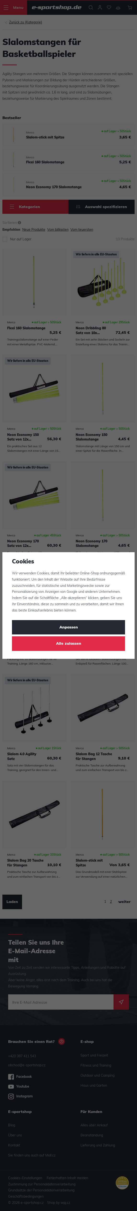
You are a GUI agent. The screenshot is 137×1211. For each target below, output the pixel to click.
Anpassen (68, 627)
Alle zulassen (68, 644)
